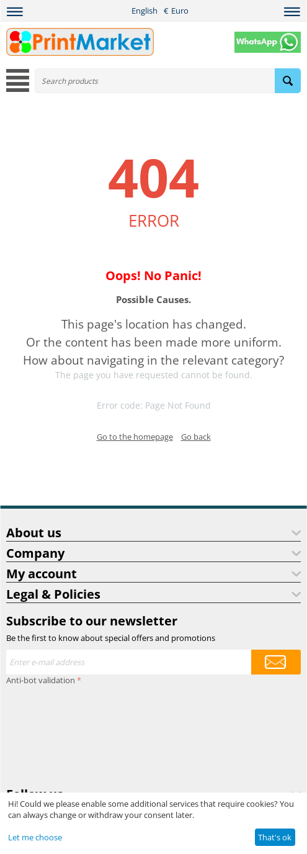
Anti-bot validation (40, 680)
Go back (196, 436)
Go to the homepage (135, 436)
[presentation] (57, 733)
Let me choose (35, 837)
